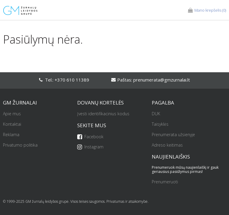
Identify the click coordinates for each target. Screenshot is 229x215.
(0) (207, 10)
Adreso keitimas (167, 145)
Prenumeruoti (165, 182)
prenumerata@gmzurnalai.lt (161, 80)
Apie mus (12, 113)
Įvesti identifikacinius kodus (103, 113)
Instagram (90, 147)
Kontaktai (12, 124)
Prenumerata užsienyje (173, 134)
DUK (156, 113)
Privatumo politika (20, 145)
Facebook (90, 136)
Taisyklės (160, 124)
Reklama (11, 134)
